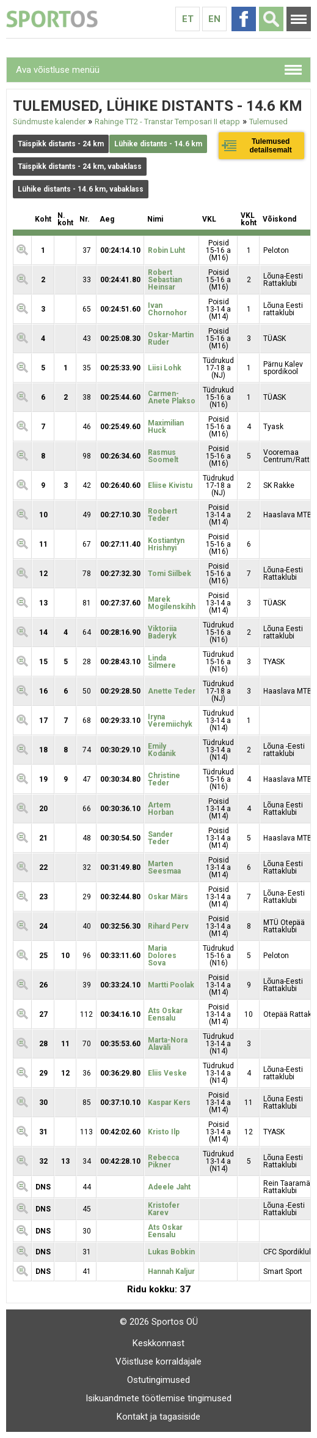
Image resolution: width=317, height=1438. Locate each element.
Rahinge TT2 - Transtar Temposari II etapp (167, 121)
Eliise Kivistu (170, 485)
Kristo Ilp (164, 1132)
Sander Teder (160, 838)
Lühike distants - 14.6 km (158, 144)
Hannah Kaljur (171, 1271)
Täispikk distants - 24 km (61, 144)
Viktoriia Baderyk (162, 632)
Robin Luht (166, 250)
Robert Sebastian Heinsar (165, 279)
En (214, 18)
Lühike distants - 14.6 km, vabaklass (81, 189)
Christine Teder (164, 779)
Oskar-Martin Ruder (171, 338)
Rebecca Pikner (163, 1161)
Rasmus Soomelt (163, 456)
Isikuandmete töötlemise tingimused (158, 1398)
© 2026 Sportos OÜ (159, 1321)
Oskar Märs (168, 897)
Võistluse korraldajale (158, 1361)
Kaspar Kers (169, 1102)
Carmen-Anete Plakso (171, 397)
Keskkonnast (158, 1343)
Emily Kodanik (162, 750)
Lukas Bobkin (171, 1252)
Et (188, 18)
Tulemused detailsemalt (270, 145)
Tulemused (268, 121)
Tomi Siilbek (169, 573)
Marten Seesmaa (164, 867)
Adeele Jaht (169, 1187)
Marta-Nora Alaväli (168, 1044)
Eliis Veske (167, 1073)
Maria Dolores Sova (162, 955)
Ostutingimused (158, 1379)
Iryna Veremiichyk (170, 720)
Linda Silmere (162, 662)
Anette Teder (171, 691)
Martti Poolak (171, 985)
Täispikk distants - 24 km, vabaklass (80, 166)
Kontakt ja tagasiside (158, 1416)
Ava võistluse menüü (58, 69)
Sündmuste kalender (49, 121)
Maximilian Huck (166, 427)
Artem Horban (160, 809)
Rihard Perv (168, 926)
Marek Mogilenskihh (171, 603)
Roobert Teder (162, 515)
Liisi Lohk (164, 368)
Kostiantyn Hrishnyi (166, 544)
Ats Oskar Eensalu (165, 1014)
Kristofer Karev (164, 1209)
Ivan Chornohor (167, 309)
